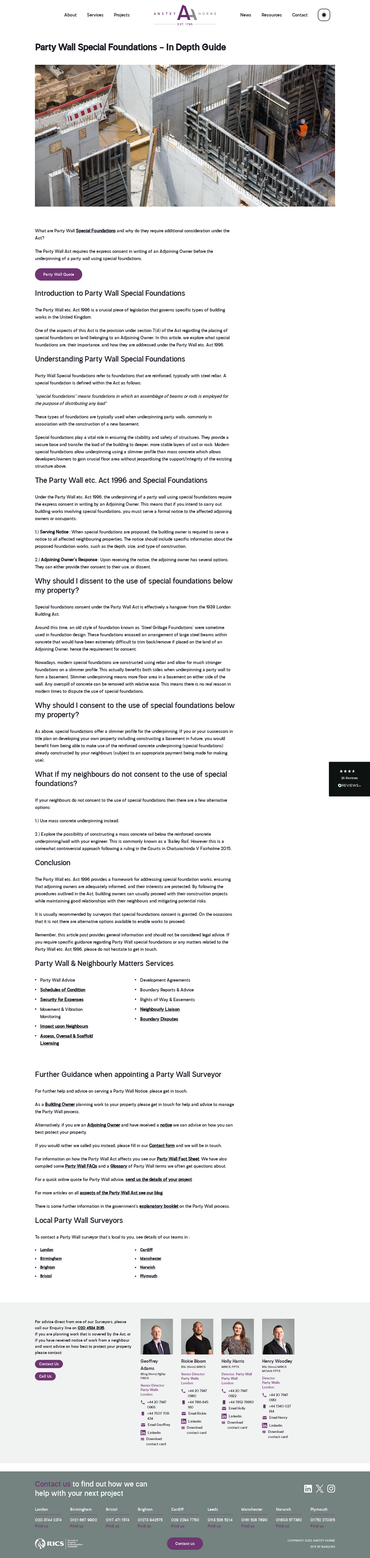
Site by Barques (322, 1546)
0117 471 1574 (117, 1519)
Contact (300, 15)
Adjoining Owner (103, 1125)
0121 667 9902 (83, 1519)
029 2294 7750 (185, 1519)
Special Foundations (96, 231)
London (46, 1249)
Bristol (46, 1276)
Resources (272, 15)
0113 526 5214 (220, 1519)
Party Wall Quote (58, 274)
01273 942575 (150, 1519)
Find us (41, 1526)
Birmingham (51, 1258)
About (70, 15)
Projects (122, 15)
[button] (349, 779)
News (245, 15)
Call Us (45, 1376)
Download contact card (153, 1441)
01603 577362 (289, 1519)
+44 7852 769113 (237, 1402)
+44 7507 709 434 (155, 1416)
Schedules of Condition (62, 990)
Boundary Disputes (159, 1019)
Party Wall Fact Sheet (178, 1159)
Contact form (162, 1145)
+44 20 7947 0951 (275, 1397)
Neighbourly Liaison (160, 1009)
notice (166, 1125)
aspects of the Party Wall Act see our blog (121, 1193)
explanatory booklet (158, 1206)
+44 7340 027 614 (276, 1409)
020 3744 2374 (48, 1519)
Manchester (150, 1258)
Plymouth (148, 1276)
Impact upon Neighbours (64, 1026)
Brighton (47, 1267)
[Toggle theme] (324, 15)
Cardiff (146, 1249)
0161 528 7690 (254, 1519)
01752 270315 (322, 1519)
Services (95, 15)
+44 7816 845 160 (195, 1404)
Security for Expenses (62, 999)
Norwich (147, 1267)
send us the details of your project (158, 1179)
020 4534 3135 (91, 1327)
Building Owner (60, 1104)
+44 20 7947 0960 (194, 1393)
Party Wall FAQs (81, 1166)
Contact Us (49, 1363)
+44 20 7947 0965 (153, 1404)
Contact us (53, 1484)
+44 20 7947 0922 (234, 1393)
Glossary (118, 1166)
